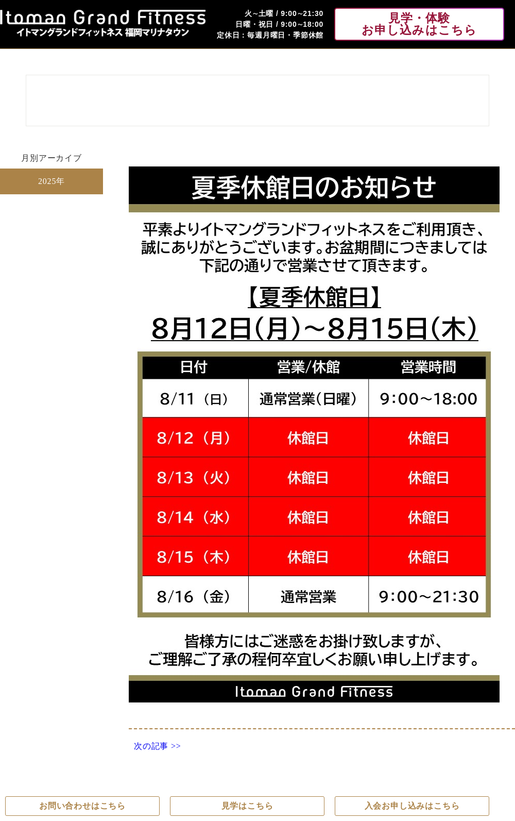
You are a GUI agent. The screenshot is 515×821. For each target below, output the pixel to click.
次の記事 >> (157, 746)
